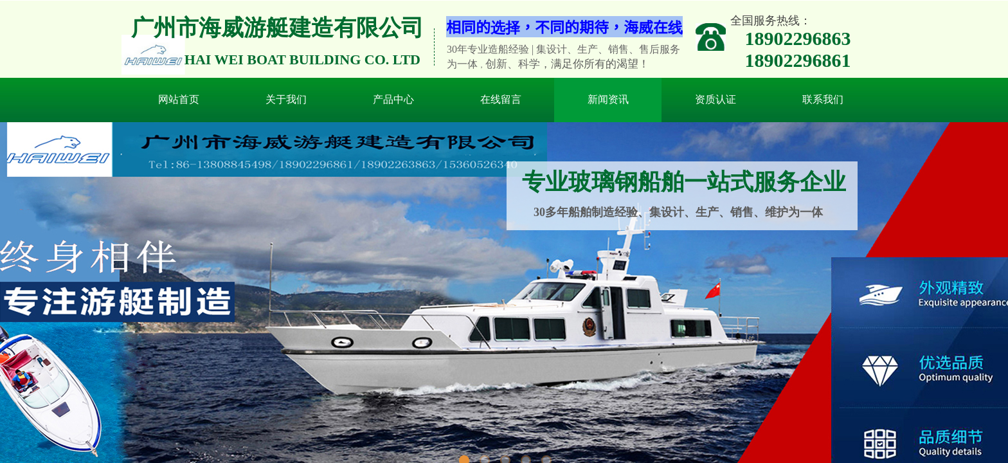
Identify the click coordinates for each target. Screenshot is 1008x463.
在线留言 (500, 99)
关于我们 (286, 99)
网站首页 (178, 99)
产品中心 (393, 99)
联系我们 (822, 99)
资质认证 (715, 99)
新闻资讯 (608, 99)
